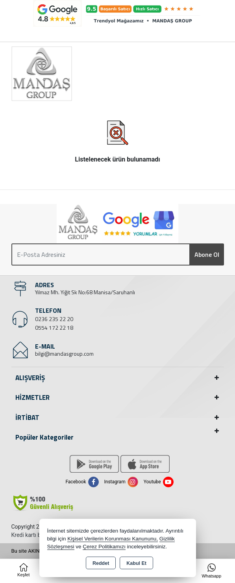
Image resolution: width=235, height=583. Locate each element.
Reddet (101, 563)
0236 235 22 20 (54, 319)
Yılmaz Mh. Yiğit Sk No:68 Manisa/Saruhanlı (85, 292)
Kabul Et (136, 563)
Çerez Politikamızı (104, 547)
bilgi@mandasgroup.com (64, 353)
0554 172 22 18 (54, 327)
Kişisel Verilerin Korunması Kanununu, (112, 539)
